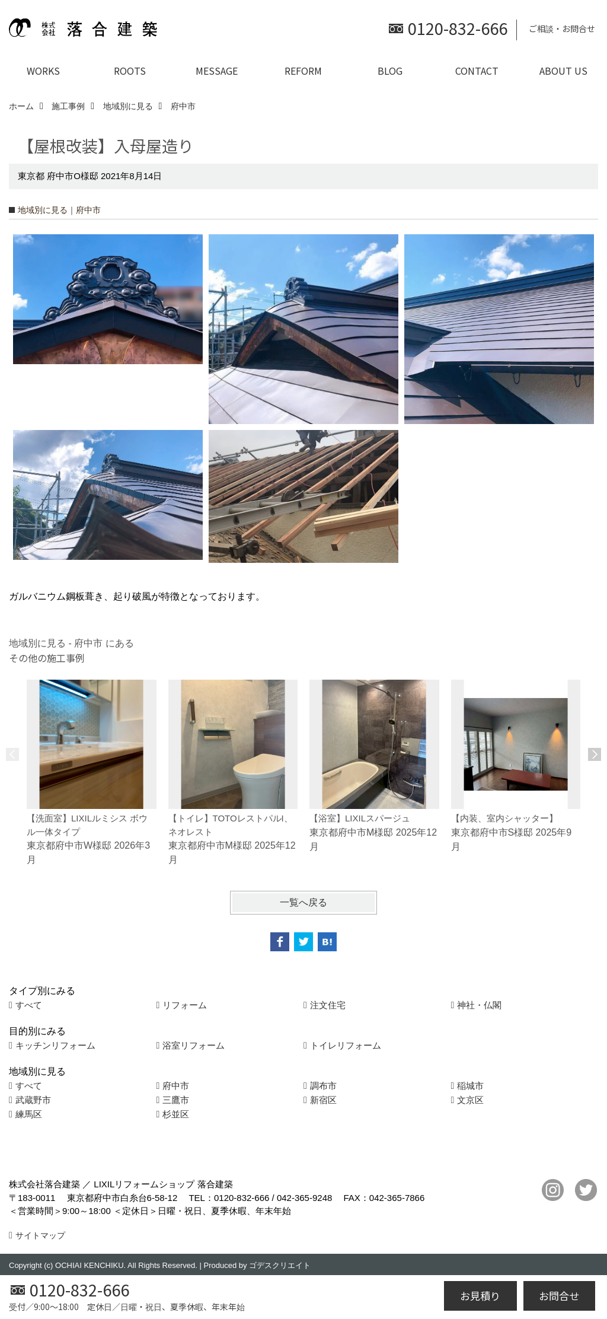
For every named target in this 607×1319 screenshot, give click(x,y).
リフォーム (184, 1005)
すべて (28, 1005)
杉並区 (175, 1114)
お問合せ (559, 1295)
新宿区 (323, 1100)
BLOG (390, 70)
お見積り (480, 1295)
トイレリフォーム (345, 1045)
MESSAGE (217, 70)
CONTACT (477, 70)
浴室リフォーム (193, 1045)
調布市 (323, 1086)
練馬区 (28, 1114)
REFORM (303, 70)
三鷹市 (175, 1100)
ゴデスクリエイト (280, 1265)
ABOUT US (563, 70)
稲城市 (470, 1086)
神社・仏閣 (479, 1005)
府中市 (175, 1086)
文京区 (470, 1100)
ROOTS (130, 70)
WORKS (43, 70)
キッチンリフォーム (55, 1045)
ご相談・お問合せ (562, 28)
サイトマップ (40, 1235)
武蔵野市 (33, 1100)
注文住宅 (328, 1005)
